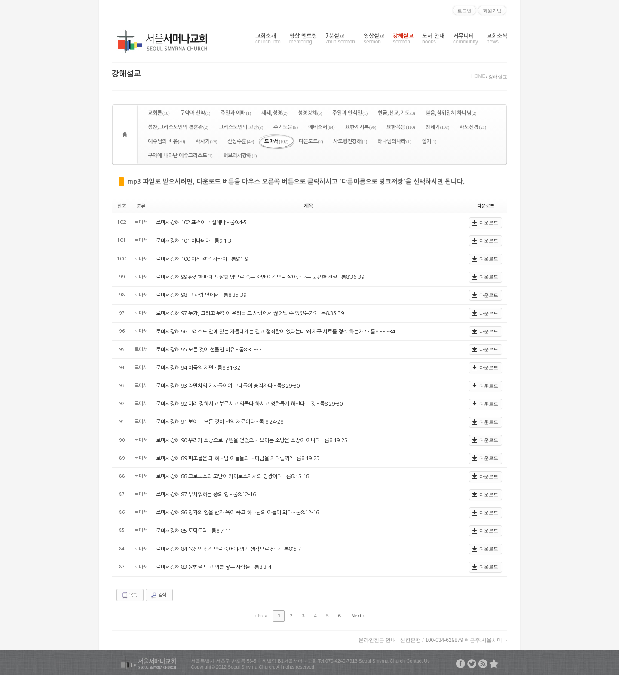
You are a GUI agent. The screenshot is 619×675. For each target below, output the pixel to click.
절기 (429, 141)
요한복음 (400, 127)
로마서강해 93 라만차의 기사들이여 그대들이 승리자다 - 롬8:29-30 (228, 385)
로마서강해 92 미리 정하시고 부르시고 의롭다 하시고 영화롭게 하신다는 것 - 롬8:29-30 (249, 403)
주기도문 (285, 127)
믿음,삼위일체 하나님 (451, 113)
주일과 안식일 (350, 113)
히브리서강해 (240, 155)
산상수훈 (240, 141)
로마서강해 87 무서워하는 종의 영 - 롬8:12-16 (206, 494)
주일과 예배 (236, 113)
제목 (308, 206)
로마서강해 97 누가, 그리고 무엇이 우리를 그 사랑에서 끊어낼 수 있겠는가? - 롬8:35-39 (249, 313)
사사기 (207, 141)
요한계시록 (361, 127)
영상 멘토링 (303, 39)
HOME (478, 76)
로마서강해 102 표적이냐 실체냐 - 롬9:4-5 (201, 222)
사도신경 (473, 127)
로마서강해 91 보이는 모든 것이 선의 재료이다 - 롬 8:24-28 (219, 422)
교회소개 (268, 39)
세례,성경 (274, 113)
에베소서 (321, 127)
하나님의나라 (394, 141)
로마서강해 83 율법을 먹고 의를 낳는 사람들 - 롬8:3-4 (213, 567)
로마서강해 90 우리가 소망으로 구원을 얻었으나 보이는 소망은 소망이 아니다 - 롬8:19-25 (251, 440)
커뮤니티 (465, 39)
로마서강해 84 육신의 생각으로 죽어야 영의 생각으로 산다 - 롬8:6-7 (228, 548)
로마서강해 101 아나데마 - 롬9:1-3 (193, 240)
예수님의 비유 (166, 141)
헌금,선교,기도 (396, 113)
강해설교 (403, 39)
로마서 (276, 141)
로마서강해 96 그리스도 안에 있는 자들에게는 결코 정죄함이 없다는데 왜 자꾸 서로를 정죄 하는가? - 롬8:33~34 (275, 331)
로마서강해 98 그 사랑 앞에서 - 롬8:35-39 (201, 295)
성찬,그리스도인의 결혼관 (178, 127)
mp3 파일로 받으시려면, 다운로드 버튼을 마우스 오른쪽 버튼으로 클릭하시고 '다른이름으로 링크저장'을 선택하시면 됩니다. (296, 181)
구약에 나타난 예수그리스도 (180, 155)
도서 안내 (433, 39)
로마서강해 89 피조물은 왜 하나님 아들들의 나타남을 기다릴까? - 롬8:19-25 (237, 458)
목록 (129, 594)
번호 (121, 206)
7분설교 (340, 39)
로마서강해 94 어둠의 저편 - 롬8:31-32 (198, 367)
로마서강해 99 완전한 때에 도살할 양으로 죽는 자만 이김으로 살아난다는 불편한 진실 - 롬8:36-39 (260, 277)
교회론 (159, 113)
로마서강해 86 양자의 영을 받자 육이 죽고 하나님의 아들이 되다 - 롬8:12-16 (237, 512)
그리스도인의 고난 (241, 127)
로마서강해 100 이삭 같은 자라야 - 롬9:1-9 (202, 258)
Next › (356, 615)
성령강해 (310, 113)
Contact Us (417, 660)
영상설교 (374, 39)
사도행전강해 (350, 141)
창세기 (438, 127)
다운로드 (311, 141)
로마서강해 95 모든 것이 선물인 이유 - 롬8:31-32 (209, 349)
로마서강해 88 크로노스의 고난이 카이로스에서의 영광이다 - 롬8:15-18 (232, 476)
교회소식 (497, 39)
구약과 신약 (195, 113)
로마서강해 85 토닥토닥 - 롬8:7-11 (193, 530)
